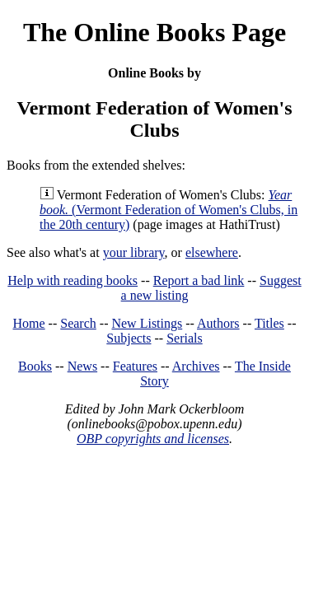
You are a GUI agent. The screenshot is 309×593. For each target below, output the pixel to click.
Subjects (128, 338)
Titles (269, 323)
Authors (218, 323)
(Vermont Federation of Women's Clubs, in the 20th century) (168, 209)
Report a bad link (199, 280)
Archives (196, 366)
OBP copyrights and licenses (153, 439)
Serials (184, 338)
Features (135, 366)
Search (78, 323)
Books (35, 366)
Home (29, 323)
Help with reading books (72, 280)
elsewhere (211, 252)
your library (134, 252)
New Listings (146, 323)
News (82, 366)
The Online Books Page (154, 32)
